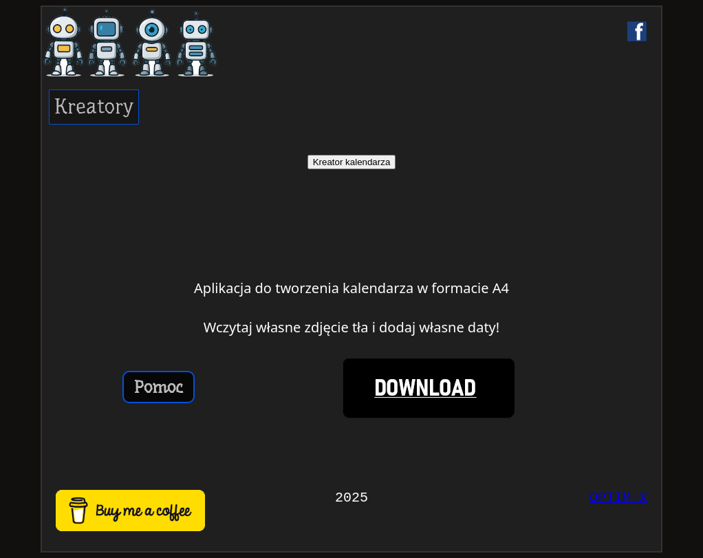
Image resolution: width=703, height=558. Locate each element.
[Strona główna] (155, 41)
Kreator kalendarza (352, 162)
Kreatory (93, 106)
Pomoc (158, 387)
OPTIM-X (618, 498)
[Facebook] (637, 31)
